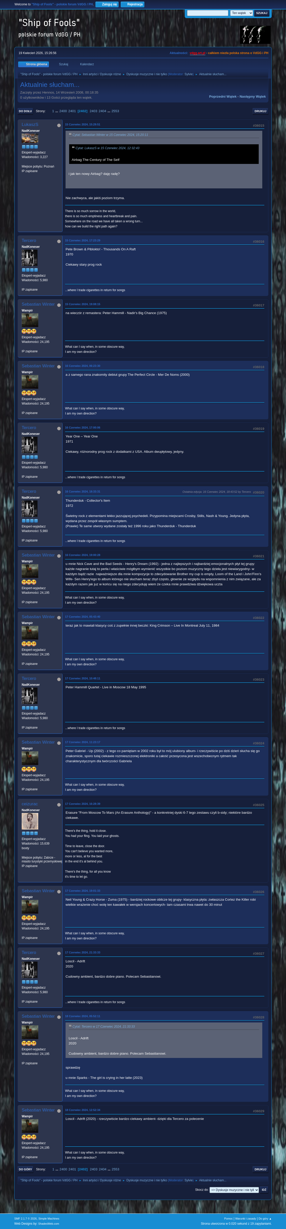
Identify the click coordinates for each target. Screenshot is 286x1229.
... (57, 111)
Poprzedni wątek (223, 96)
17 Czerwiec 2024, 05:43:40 (82, 616)
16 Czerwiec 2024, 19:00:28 (82, 555)
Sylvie (188, 74)
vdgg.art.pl (197, 53)
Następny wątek (253, 96)
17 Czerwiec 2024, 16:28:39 (82, 803)
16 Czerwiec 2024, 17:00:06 (82, 427)
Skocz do (201, 1190)
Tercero (29, 240)
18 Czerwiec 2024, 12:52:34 (82, 1109)
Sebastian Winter (38, 304)
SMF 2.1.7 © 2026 (25, 1218)
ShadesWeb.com (48, 1223)
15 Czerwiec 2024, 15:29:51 (82, 124)
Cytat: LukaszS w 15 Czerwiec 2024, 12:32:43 (107, 148)
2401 (72, 111)
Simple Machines (48, 1218)
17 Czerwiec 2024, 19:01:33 (82, 890)
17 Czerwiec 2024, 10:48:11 (82, 678)
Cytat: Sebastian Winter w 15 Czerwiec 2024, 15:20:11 (110, 135)
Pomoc (228, 1218)
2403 (93, 111)
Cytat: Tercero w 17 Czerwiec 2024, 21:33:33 (103, 1026)
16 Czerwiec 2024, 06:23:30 (82, 365)
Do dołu (25, 111)
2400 (63, 111)
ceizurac (30, 803)
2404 (102, 111)
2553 (115, 111)
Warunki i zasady (245, 1218)
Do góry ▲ (265, 1218)
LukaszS (30, 124)
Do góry (25, 1169)
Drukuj (260, 111)
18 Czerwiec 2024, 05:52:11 (82, 1016)
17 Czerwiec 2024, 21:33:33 (82, 952)
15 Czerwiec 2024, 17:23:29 (82, 240)
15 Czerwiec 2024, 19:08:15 (82, 304)
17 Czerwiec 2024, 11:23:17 (82, 742)
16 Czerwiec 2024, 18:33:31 (82, 491)
